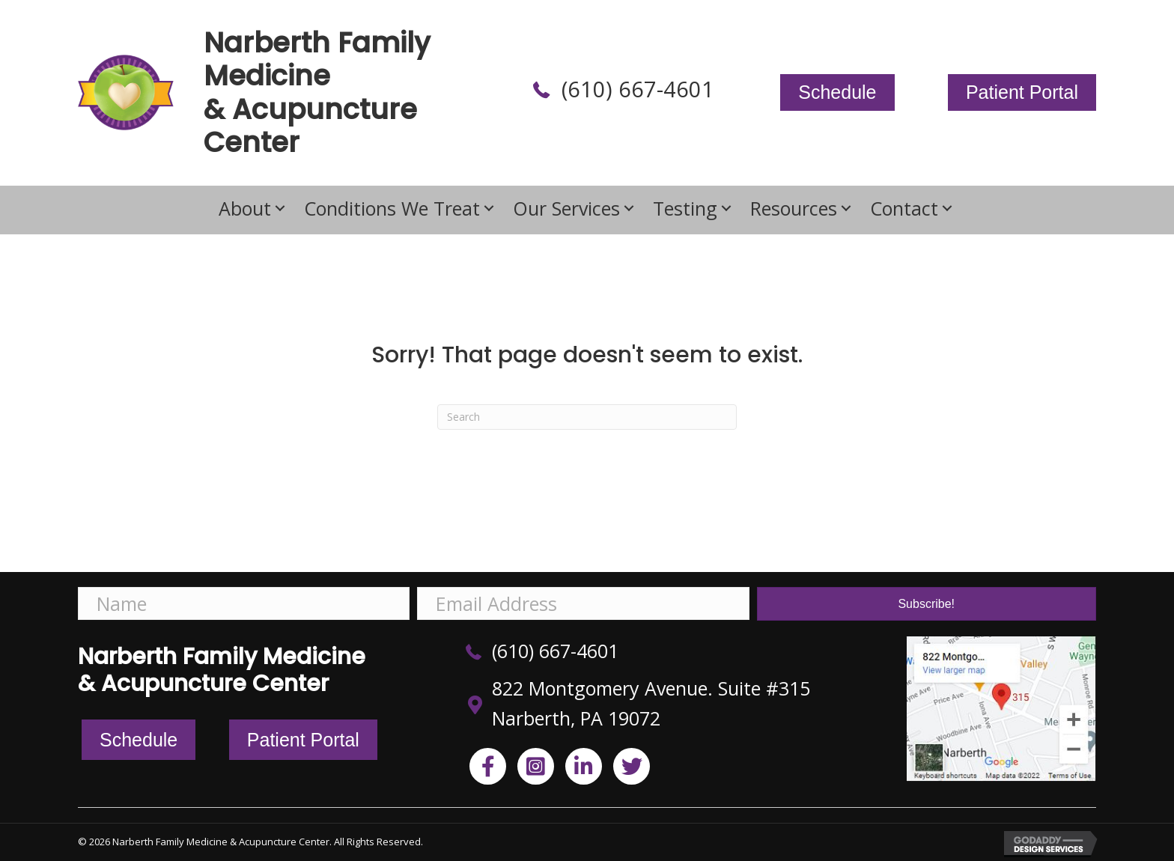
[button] (280, 207)
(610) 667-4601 (638, 88)
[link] (253, 208)
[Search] (587, 417)
